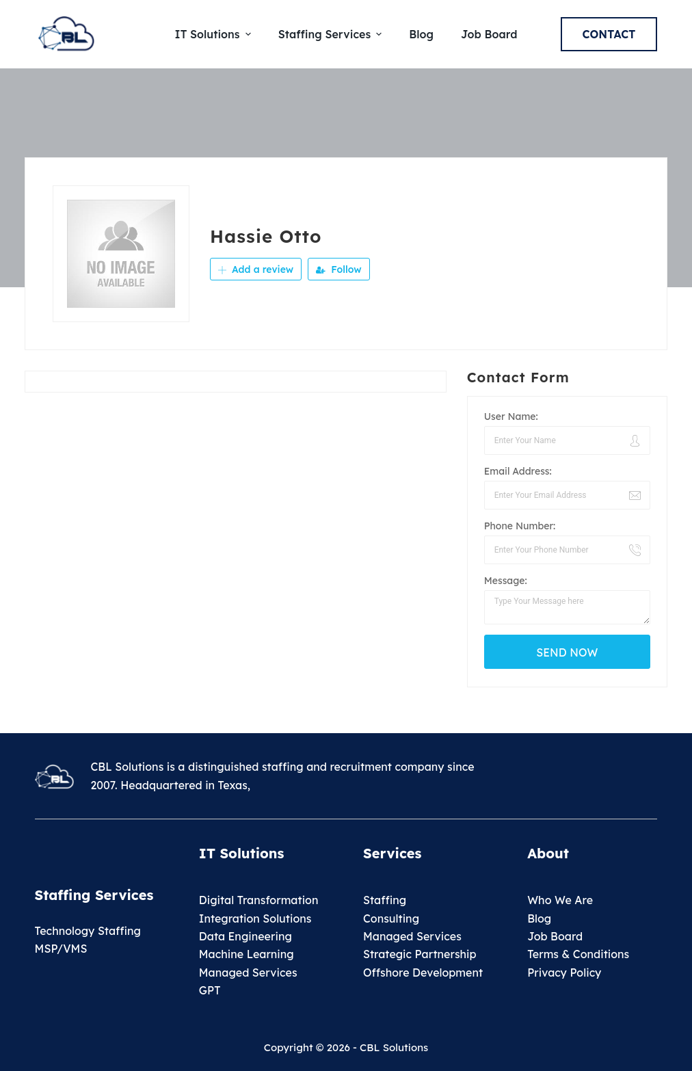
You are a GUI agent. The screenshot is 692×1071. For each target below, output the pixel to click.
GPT (210, 990)
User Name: (511, 416)
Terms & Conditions (578, 954)
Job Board (555, 936)
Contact (609, 34)
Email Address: (518, 471)
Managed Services (248, 972)
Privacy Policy (564, 972)
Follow (338, 269)
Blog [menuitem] (421, 34)
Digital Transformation (259, 900)
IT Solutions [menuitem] (214, 34)
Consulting (391, 918)
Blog (539, 918)
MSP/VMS (61, 948)
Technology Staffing (88, 931)
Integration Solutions (255, 918)
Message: (505, 580)
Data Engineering (245, 936)
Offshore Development (423, 972)
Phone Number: (520, 526)
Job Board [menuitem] (489, 34)
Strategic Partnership (420, 954)
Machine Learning (246, 954)
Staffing (384, 900)
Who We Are (560, 900)
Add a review (255, 269)
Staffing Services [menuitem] (332, 34)
